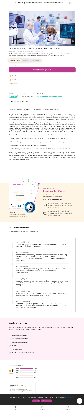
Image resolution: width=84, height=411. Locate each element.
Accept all (36, 400)
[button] (74, 3)
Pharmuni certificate (18, 102)
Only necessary (46, 400)
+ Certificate (13, 83)
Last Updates (40, 51)
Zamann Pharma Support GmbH (51, 96)
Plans (68, 408)
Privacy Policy (69, 397)
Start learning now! (42, 69)
